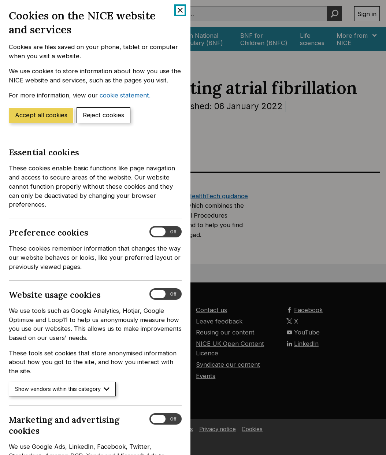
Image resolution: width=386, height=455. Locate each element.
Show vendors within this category (62, 389)
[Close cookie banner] (180, 10)
